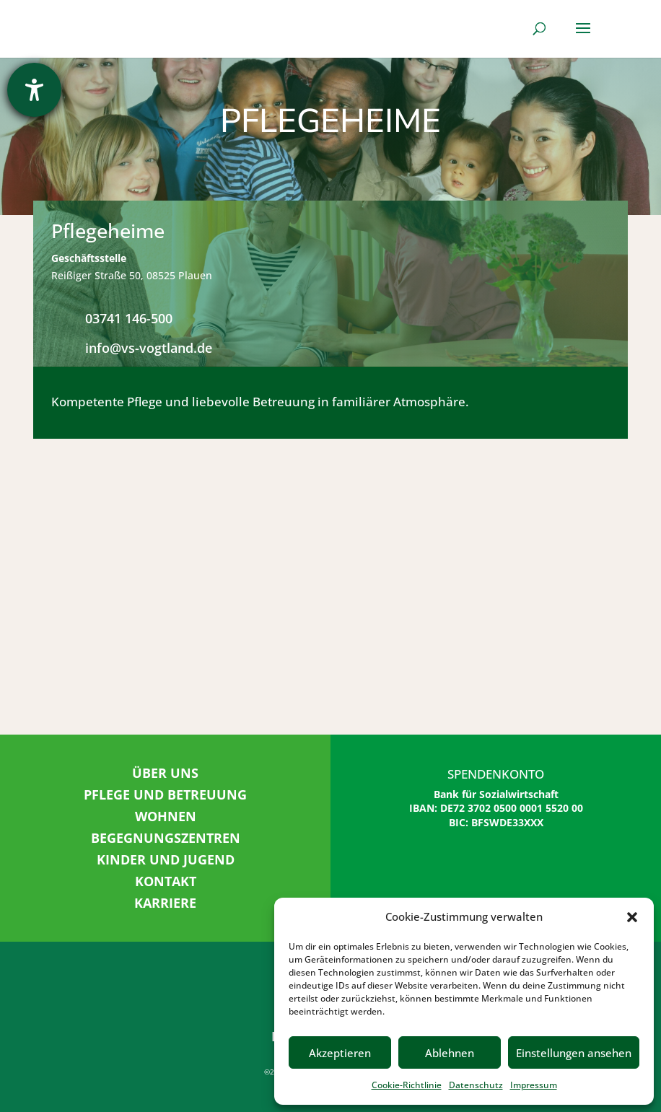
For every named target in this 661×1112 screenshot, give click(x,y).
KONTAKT (165, 881)
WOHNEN (165, 816)
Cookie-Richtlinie (407, 1085)
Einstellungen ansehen (573, 1053)
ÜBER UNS (165, 773)
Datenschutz (476, 1085)
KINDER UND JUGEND (166, 859)
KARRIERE (165, 902)
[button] (632, 917)
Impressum (533, 1085)
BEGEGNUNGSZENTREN (165, 837)
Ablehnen (449, 1053)
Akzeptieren (340, 1053)
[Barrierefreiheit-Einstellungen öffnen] (34, 90)
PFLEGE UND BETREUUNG (165, 794)
